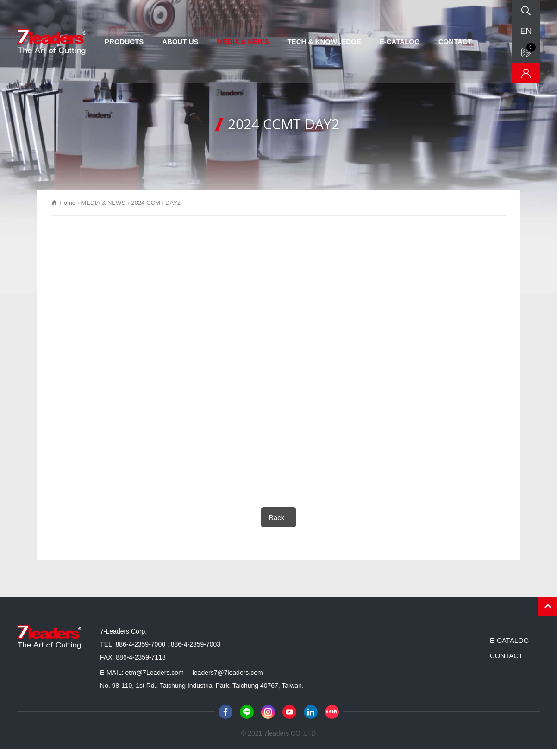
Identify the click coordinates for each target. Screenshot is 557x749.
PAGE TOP (547, 606)
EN (526, 31)
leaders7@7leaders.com (228, 672)
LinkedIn (311, 712)
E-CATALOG (400, 41)
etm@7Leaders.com (154, 672)
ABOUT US (180, 41)
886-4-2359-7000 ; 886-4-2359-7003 (168, 644)
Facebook (225, 712)
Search (526, 10)
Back (276, 517)
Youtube (289, 712)
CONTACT (455, 41)
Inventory (526, 73)
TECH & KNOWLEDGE (324, 41)
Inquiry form (531, 47)
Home (67, 203)
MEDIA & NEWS (243, 41)
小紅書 (332, 712)
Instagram (268, 712)
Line (247, 712)
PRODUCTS (124, 41)
